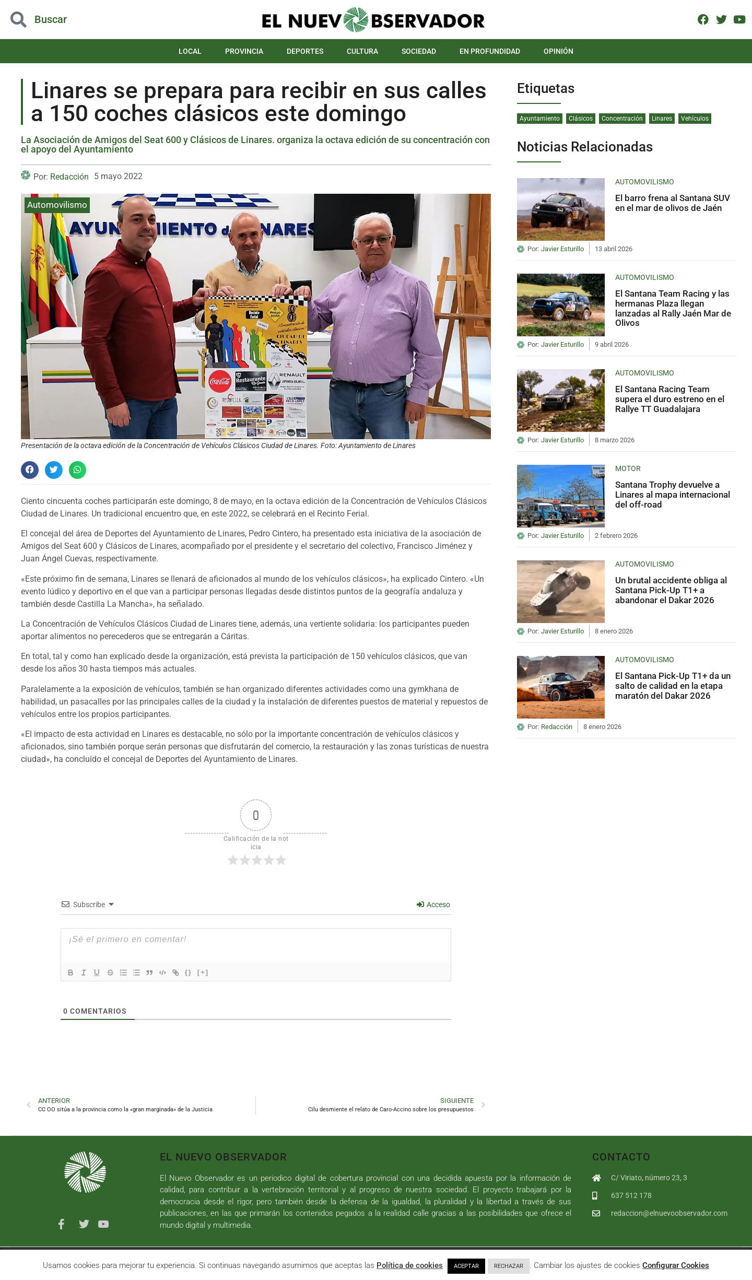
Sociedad (419, 51)
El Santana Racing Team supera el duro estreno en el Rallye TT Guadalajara (669, 399)
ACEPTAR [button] (466, 1266)
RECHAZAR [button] (508, 1266)
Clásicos (581, 118)
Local (190, 51)
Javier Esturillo (562, 249)
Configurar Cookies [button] (675, 1265)
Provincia (244, 51)
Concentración (622, 118)
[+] (216, 972)
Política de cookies (410, 1265)
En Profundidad (490, 51)
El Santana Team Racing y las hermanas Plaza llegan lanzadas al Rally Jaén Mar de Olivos (673, 308)
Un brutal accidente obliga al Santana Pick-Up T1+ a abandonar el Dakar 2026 (671, 590)
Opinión (558, 51)
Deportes (305, 51)
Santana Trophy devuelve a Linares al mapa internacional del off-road (672, 494)
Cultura (362, 51)
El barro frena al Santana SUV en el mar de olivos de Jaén (672, 203)
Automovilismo (57, 204)
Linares (662, 118)
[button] (30, 470)
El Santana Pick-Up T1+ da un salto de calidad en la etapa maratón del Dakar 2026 (673, 685)
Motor (628, 468)
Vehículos (695, 118)
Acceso (433, 904)
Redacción (69, 177)
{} (201, 972)
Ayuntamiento (540, 118)
